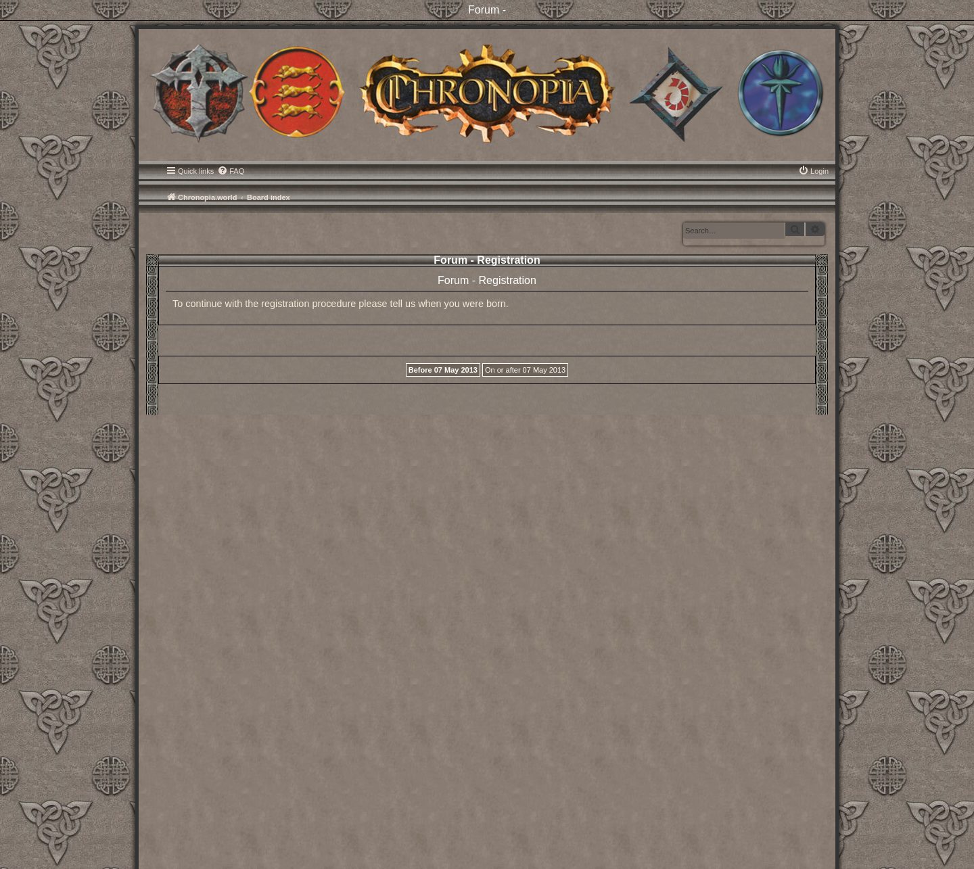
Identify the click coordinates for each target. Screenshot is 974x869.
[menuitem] (230, 171)
